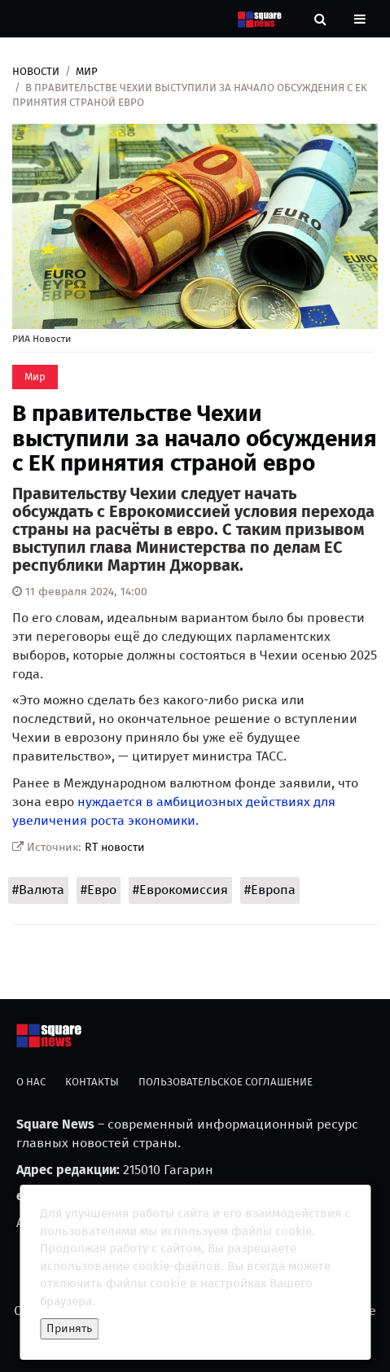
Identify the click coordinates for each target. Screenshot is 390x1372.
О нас (31, 1082)
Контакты (92, 1082)
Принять (69, 1328)
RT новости (115, 847)
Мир (87, 71)
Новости (35, 71)
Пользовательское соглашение (225, 1082)
